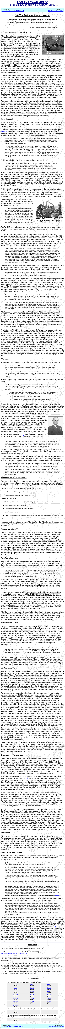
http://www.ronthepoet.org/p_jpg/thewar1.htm (14, 953)
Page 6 (49, 988)
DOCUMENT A (4, 131)
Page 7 (15, 991)
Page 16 (15, 1001)
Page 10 (15, 994)
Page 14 (32, 998)
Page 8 (32, 991)
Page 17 (32, 1001)
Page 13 (15, 998)
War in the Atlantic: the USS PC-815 (13, 11)
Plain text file (15, 1005)
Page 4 (15, 988)
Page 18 (49, 1001)
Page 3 (49, 984)
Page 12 (49, 994)
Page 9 (49, 991)
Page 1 (15, 984)
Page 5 (32, 988)
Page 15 (49, 998)
